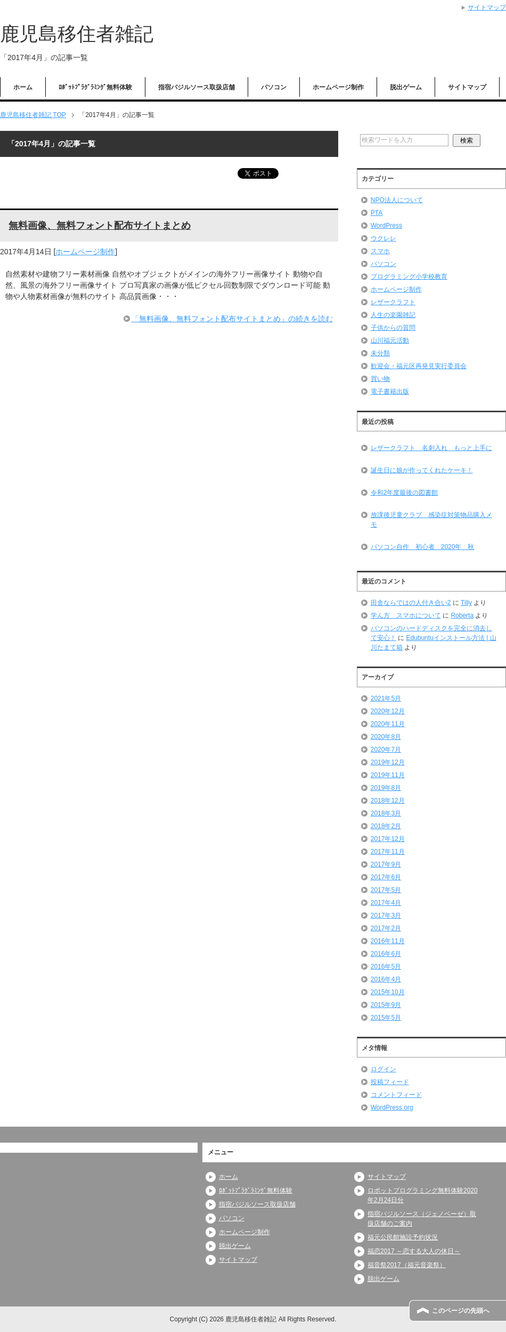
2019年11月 (388, 775)
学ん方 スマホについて (406, 615)
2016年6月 (386, 954)
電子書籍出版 (390, 391)
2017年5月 (386, 890)
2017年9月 (386, 864)
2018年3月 (386, 813)
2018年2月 (386, 826)
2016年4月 (386, 979)
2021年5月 (386, 698)
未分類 (380, 353)
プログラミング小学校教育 (409, 276)
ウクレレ (383, 238)
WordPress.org (392, 1107)
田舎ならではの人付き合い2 (411, 602)
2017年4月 (386, 902)
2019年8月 (386, 788)
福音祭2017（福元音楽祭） (407, 1265)
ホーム (22, 87)
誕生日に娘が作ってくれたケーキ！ (422, 470)
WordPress (386, 225)
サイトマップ (467, 87)
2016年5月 (386, 966)
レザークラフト (393, 302)
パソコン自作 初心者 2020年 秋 (423, 547)
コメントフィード (396, 1094)
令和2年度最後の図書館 (404, 492)
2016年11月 (388, 941)
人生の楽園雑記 (393, 315)
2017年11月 (388, 851)
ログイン (383, 1069)
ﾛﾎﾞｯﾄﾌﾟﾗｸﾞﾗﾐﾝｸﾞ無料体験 (95, 87)
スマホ (380, 251)
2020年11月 (388, 724)
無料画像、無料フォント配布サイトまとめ (100, 226)
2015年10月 (388, 992)
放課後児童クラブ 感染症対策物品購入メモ (431, 519)
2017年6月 (386, 877)
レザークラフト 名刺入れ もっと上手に (431, 448)
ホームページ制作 (338, 87)
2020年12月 (388, 711)
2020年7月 (386, 749)
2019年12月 (388, 762)
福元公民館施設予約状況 (403, 1237)
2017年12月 (388, 839)
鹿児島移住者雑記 (76, 34)
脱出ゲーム (406, 87)
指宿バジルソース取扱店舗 (196, 87)
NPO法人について (397, 200)
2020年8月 (386, 736)
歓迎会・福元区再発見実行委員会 (419, 366)
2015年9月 (386, 1005)
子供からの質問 (393, 327)
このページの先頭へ (460, 1310)
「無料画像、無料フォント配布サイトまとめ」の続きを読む (232, 319)
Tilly (466, 602)
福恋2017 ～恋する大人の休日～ (414, 1251)
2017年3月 (386, 915)
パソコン (274, 87)
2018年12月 (388, 800)
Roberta (462, 615)
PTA (376, 213)
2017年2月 (386, 928)
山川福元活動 (390, 340)
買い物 (380, 378)
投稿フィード (390, 1082)
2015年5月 (386, 1017)
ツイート (276, 173)
